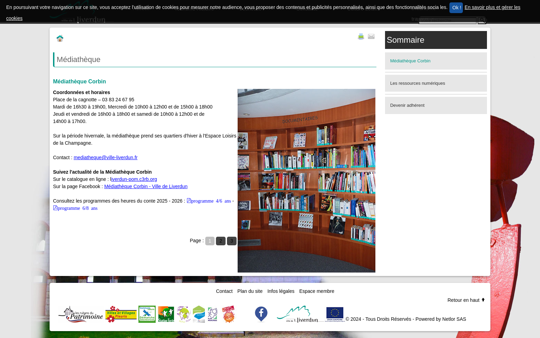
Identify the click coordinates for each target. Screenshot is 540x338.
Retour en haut (466, 300)
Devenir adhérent (407, 105)
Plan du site (249, 291)
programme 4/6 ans (211, 200)
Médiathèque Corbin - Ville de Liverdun (146, 186)
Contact (224, 291)
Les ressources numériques (417, 83)
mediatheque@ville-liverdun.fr (105, 157)
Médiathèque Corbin (410, 60)
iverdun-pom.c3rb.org (134, 179)
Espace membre (316, 291)
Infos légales (280, 291)
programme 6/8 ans (77, 207)
